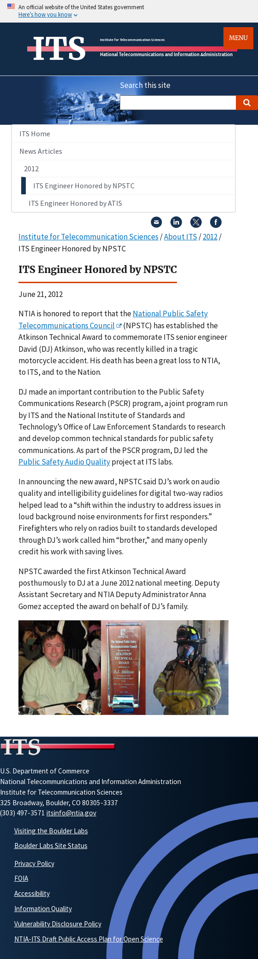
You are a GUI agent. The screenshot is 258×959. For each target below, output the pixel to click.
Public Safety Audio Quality (64, 462)
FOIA (21, 878)
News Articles (40, 151)
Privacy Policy (34, 863)
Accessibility (32, 893)
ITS (59, 48)
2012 (31, 168)
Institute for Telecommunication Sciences (132, 39)
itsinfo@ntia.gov (71, 812)
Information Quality (43, 908)
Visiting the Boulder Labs (51, 830)
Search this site (145, 85)
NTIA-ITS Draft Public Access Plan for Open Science (88, 939)
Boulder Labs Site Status (51, 845)
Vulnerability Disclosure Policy (57, 923)
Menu (238, 38)
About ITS (180, 237)
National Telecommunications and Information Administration (166, 54)
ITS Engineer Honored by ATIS (75, 203)
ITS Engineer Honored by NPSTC (84, 185)
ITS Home (34, 133)
